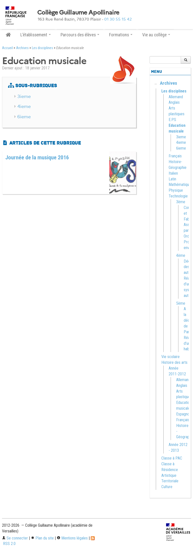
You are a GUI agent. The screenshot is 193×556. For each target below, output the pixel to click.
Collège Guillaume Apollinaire (78, 12)
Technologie (178, 196)
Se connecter (15, 538)
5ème (180, 303)
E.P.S (172, 119)
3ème (180, 201)
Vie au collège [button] (156, 34)
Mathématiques (181, 184)
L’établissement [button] (35, 34)
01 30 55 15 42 (118, 19)
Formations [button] (120, 34)
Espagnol (183, 414)
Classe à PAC (171, 458)
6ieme (24, 117)
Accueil (7, 48)
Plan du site (42, 538)
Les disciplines (42, 48)
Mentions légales (72, 538)
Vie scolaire (170, 356)
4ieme (24, 106)
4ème (180, 255)
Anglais (174, 102)
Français (175, 156)
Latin (172, 179)
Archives (22, 48)
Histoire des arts (174, 362)
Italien (173, 173)
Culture (166, 486)
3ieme (24, 96)
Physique (176, 190)
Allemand (176, 96)
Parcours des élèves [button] (80, 34)
